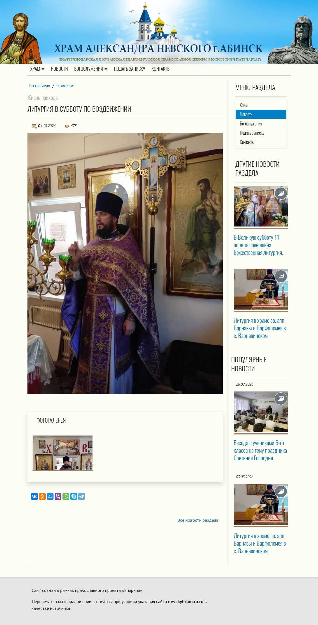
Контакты (161, 69)
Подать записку (129, 69)
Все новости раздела (197, 520)
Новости (59, 69)
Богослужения (91, 69)
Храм (37, 69)
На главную (39, 85)
